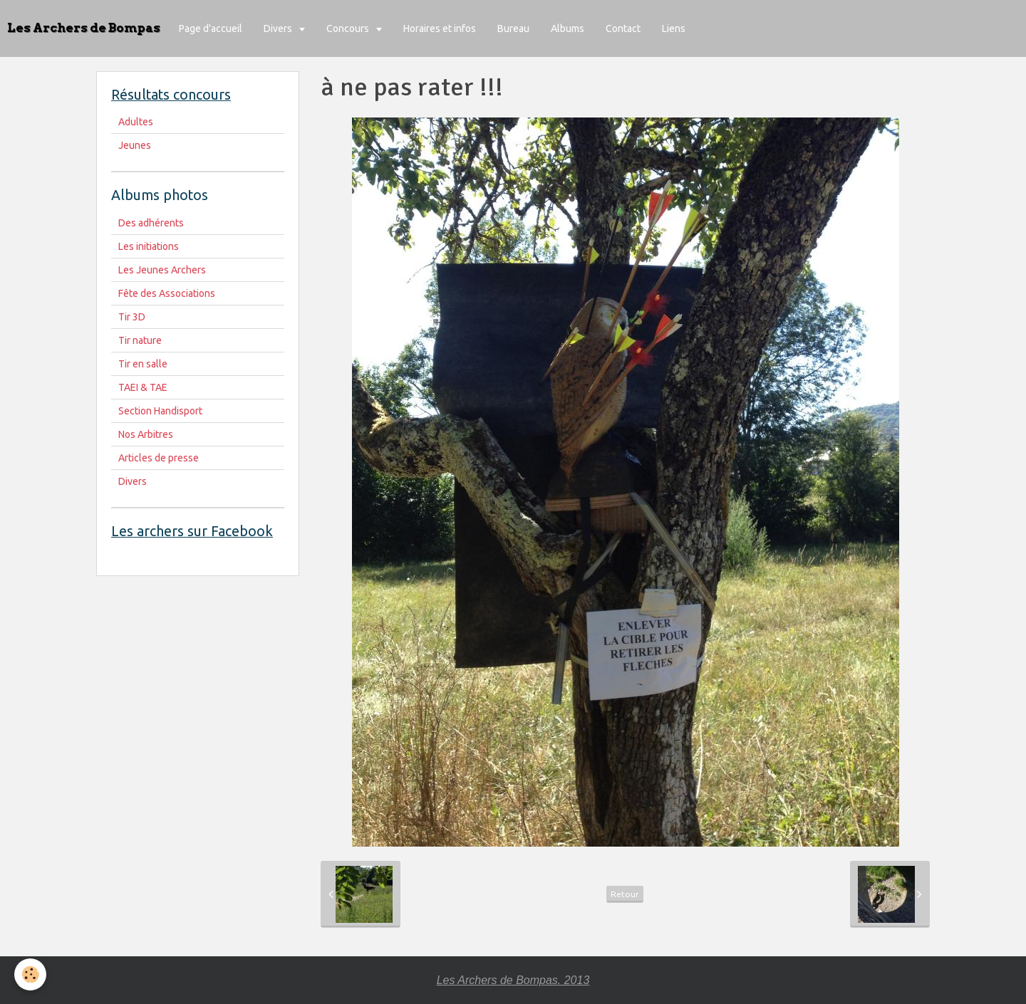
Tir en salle (142, 364)
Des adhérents (151, 223)
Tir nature (140, 340)
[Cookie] (30, 974)
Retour (625, 894)
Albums (567, 28)
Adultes (135, 121)
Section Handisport (160, 411)
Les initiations (148, 246)
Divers (279, 28)
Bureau (513, 28)
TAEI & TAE (142, 387)
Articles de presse (158, 458)
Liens (673, 28)
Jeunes (134, 145)
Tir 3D (131, 317)
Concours (348, 28)
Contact (623, 28)
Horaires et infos (439, 28)
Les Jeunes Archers (162, 270)
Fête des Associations (166, 293)
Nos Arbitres (145, 434)
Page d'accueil (210, 28)
